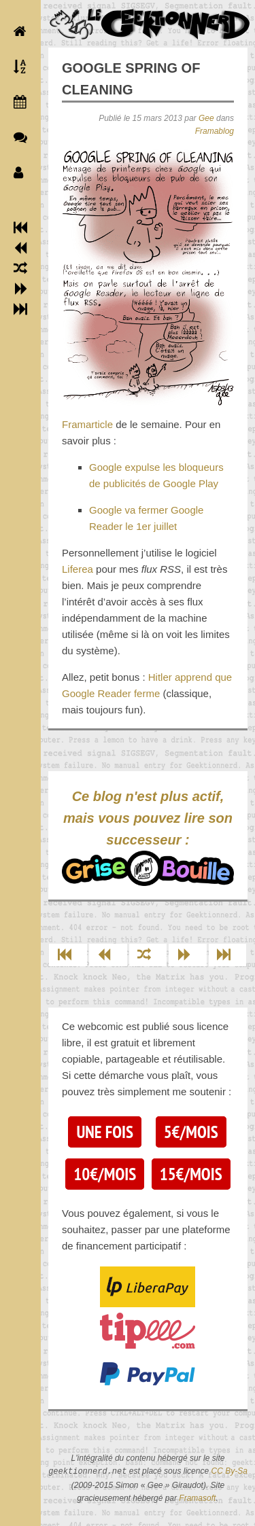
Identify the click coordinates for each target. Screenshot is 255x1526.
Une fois (104, 1132)
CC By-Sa (229, 1471)
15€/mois (191, 1174)
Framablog (214, 131)
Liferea (77, 569)
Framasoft (197, 1498)
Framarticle (87, 424)
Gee (206, 118)
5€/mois (191, 1132)
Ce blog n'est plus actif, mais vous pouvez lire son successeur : (148, 838)
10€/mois (104, 1174)
